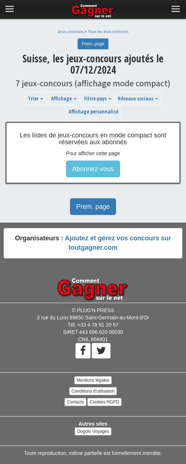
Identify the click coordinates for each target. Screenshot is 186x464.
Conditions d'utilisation (93, 391)
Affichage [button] (64, 98)
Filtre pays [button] (97, 98)
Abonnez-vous (93, 169)
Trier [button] (35, 98)
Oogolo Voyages (93, 431)
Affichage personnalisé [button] (93, 111)
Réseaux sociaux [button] (138, 98)
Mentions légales (93, 380)
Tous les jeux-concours (108, 31)
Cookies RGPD (104, 402)
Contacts (75, 402)
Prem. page (93, 43)
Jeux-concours (71, 31)
